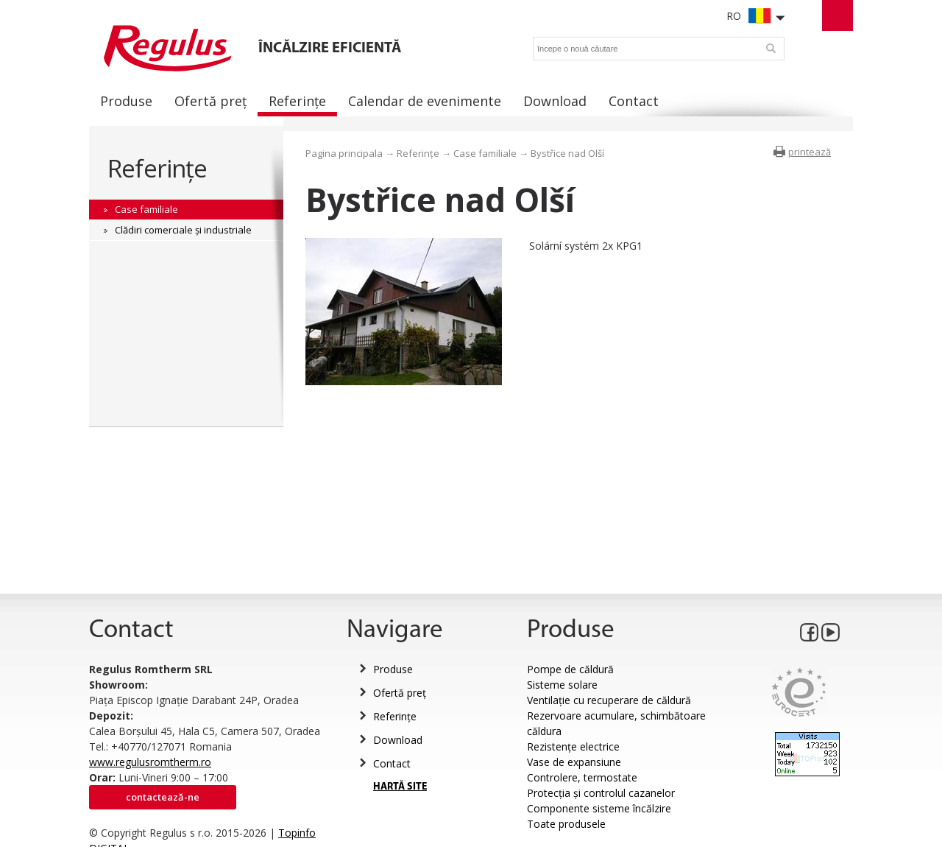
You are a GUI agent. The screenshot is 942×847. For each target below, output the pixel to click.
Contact (392, 763)
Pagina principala (344, 153)
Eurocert (798, 692)
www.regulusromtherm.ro (150, 762)
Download (397, 740)
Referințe (157, 168)
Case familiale (485, 153)
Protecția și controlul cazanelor (601, 793)
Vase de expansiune (574, 762)
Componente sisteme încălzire (599, 808)
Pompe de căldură (570, 669)
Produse (393, 669)
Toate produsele (566, 824)
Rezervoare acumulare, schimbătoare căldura (616, 723)
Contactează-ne (162, 797)
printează (809, 152)
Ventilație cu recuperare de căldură (609, 700)
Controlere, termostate (582, 777)
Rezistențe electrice (573, 746)
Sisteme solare (562, 685)
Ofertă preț (399, 693)
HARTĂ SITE (400, 786)
